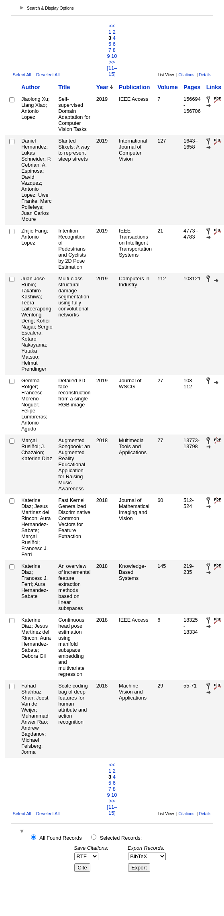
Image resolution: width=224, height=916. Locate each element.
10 (114, 56)
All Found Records (60, 838)
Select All (22, 74)
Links (214, 87)
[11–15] (112, 71)
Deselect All (47, 74)
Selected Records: (121, 838)
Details (205, 75)
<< (112, 26)
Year (102, 87)
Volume (167, 87)
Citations (187, 75)
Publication (134, 87)
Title (64, 87)
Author (30, 87)
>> (112, 62)
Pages (191, 87)
